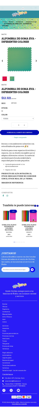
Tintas (4, 341)
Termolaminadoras (9, 365)
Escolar (11, 22)
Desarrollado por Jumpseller (19, 404)
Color (4, 115)
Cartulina (5, 349)
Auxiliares (5, 338)
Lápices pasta (6, 358)
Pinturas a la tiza (8, 336)
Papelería (5, 309)
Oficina (4, 306)
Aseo (4, 319)
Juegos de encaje (31, 22)
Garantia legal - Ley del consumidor (14, 370)
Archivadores (6, 355)
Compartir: (7, 192)
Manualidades (7, 314)
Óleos (4, 331)
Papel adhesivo (7, 353)
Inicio (4, 22)
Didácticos (19, 22)
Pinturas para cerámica (10, 333)
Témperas (5, 343)
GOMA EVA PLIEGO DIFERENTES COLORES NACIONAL (9, 227)
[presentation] (2, 61)
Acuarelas (5, 328)
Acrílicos (5, 326)
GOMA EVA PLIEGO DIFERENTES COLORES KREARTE (29, 227)
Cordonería (6, 312)
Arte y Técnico (7, 317)
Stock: (4, 108)
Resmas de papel (8, 360)
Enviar (32, 269)
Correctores (6, 363)
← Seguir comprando (20, 137)
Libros (4, 322)
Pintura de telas (7, 346)
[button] (30, 8)
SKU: (3, 103)
